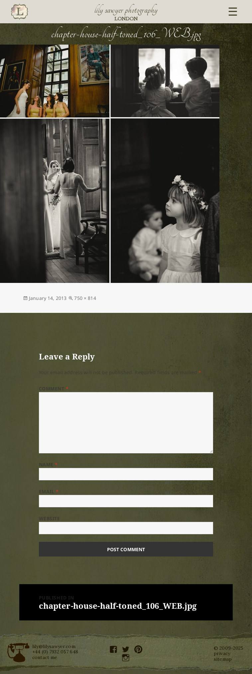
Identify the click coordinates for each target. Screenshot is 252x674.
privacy (222, 653)
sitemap (223, 659)
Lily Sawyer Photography (126, 10)
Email (49, 491)
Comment (54, 388)
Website (49, 518)
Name (48, 464)
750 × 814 (85, 298)
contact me (44, 657)
